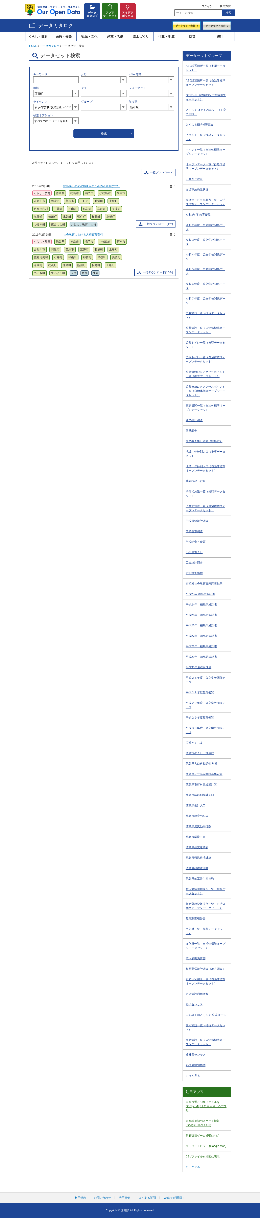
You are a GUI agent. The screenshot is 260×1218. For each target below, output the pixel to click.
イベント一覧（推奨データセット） (205, 137)
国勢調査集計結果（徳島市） (204, 441)
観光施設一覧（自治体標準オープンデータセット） (205, 1042)
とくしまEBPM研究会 (200, 124)
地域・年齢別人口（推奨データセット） (205, 453)
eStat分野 (135, 74)
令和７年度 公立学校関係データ (205, 300)
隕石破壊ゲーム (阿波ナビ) (202, 1135)
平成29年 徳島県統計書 (201, 656)
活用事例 (124, 1197)
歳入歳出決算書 (196, 958)
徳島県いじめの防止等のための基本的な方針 (91, 186)
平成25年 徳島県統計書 (201, 615)
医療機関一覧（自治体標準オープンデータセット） (205, 407)
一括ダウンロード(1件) (158, 223)
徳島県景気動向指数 (198, 826)
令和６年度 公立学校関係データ (205, 286)
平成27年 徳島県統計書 (201, 635)
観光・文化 (89, 36)
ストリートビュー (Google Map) (206, 1146)
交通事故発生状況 (197, 189)
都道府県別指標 (196, 1065)
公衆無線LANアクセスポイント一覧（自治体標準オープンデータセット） (205, 391)
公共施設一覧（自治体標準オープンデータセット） (205, 330)
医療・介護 (64, 36)
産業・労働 (115, 36)
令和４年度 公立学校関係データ (205, 256)
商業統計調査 (194, 420)
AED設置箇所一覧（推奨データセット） (206, 68)
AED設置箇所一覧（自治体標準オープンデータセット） (206, 82)
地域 (36, 88)
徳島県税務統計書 (197, 868)
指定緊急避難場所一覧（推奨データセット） (205, 891)
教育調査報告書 (196, 918)
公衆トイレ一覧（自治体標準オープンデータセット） (205, 359)
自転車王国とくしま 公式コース (206, 1014)
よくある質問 (147, 1197)
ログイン (207, 6)
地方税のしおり (196, 481)
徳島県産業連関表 (197, 847)
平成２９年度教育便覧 (200, 717)
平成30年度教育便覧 (199, 667)
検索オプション (43, 115)
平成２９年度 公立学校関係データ (205, 705)
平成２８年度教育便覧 (200, 692)
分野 (84, 74)
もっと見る (193, 1075)
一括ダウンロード (161, 172)
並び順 (133, 101)
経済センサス (194, 1004)
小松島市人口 (194, 552)
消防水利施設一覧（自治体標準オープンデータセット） (205, 981)
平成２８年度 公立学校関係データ (205, 680)
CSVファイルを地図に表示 (203, 1156)
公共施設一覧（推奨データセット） (205, 315)
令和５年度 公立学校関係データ (205, 271)
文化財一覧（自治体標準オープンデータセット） (205, 945)
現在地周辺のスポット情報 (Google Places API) (203, 1123)
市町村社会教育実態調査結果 (204, 583)
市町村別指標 (194, 573)
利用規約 (80, 1197)
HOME (33, 45)
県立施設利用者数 (197, 994)
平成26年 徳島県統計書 (201, 625)
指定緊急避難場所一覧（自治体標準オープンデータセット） (205, 906)
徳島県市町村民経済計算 (201, 784)
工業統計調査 (194, 562)
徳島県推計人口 (196, 805)
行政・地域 (166, 36)
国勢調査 (191, 430)
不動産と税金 (194, 179)
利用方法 (225, 6)
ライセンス (40, 101)
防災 (192, 36)
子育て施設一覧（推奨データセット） (205, 493)
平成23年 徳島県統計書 (200, 594)
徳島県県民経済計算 (198, 857)
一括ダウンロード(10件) (158, 272)
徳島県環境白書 (196, 836)
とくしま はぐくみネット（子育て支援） (206, 112)
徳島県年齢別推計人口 (200, 795)
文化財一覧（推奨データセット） (204, 931)
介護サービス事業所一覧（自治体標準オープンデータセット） (205, 202)
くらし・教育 (38, 36)
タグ (84, 88)
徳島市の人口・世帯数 (200, 753)
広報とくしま (194, 742)
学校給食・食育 (196, 541)
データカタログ (55, 25)
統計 (220, 36)
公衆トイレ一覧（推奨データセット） (205, 344)
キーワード (40, 74)
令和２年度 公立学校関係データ (205, 227)
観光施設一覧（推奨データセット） (205, 1027)
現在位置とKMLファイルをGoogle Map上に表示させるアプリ (206, 1106)
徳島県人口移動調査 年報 (202, 763)
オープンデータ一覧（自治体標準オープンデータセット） (205, 166)
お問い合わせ (102, 1197)
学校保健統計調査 (197, 520)
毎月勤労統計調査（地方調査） (205, 968)
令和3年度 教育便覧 (198, 214)
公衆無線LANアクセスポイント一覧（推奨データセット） (205, 374)
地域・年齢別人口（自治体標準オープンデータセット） (205, 468)
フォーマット (137, 88)
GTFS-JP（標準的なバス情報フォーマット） (206, 97)
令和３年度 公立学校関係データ (205, 242)
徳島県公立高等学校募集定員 (204, 774)
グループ (86, 101)
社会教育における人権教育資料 (83, 234)
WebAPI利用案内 (174, 1197)
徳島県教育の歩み (197, 815)
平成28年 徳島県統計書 (201, 646)
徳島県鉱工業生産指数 (200, 878)
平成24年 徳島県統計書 (201, 604)
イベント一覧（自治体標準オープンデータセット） (205, 151)
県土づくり (141, 36)
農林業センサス (196, 1054)
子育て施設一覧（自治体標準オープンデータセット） (205, 508)
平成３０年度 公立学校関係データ (205, 730)
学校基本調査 (194, 531)
